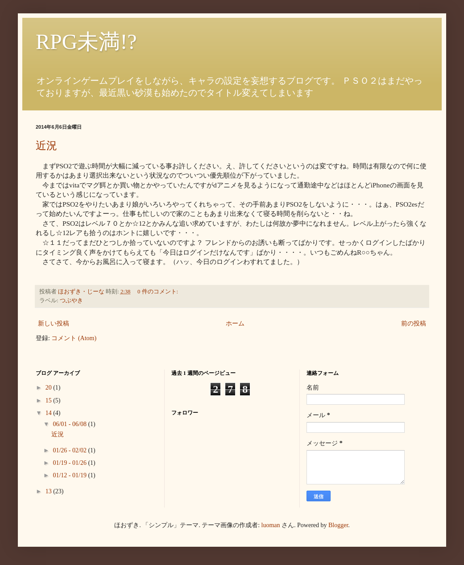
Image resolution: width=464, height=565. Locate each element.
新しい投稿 (53, 323)
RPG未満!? (86, 41)
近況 (46, 145)
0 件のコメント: (158, 292)
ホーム (235, 323)
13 (50, 491)
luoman (270, 525)
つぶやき (71, 300)
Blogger (338, 525)
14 (50, 413)
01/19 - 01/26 (70, 462)
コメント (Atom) (73, 338)
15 (50, 400)
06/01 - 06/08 (70, 424)
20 (50, 387)
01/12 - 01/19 (70, 475)
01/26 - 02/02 (70, 450)
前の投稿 (413, 323)
